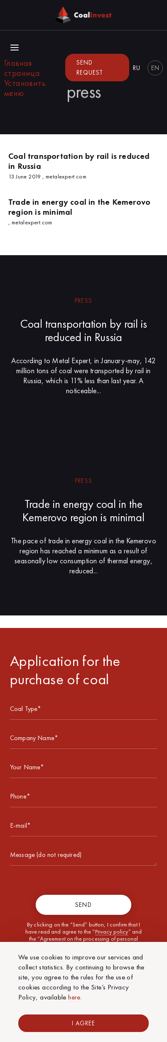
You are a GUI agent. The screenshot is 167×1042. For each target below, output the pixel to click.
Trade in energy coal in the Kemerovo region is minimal (83, 511)
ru (136, 68)
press (83, 300)
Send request (89, 67)
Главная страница (22, 68)
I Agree (83, 1023)
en (155, 68)
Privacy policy (111, 931)
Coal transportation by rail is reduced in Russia (83, 330)
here (74, 997)
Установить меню (25, 88)
